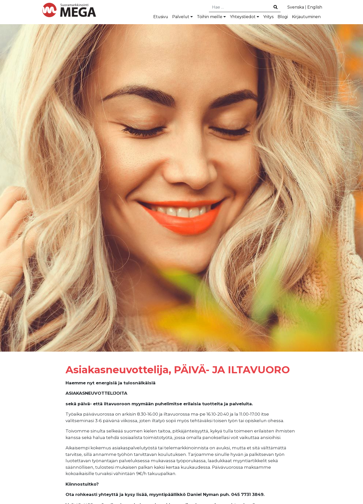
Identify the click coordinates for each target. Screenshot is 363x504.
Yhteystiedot (236, 17)
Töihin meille (200, 17)
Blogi (279, 17)
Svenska (293, 7)
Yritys (263, 17)
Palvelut (169, 17)
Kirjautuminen (305, 17)
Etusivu (148, 17)
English (314, 7)
